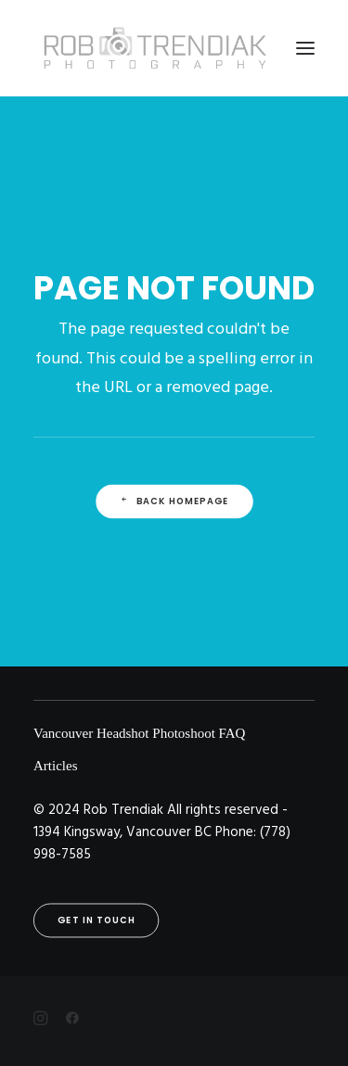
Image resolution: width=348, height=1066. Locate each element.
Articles (55, 765)
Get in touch (96, 920)
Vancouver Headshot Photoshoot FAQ (139, 733)
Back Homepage (173, 501)
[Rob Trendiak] (154, 48)
